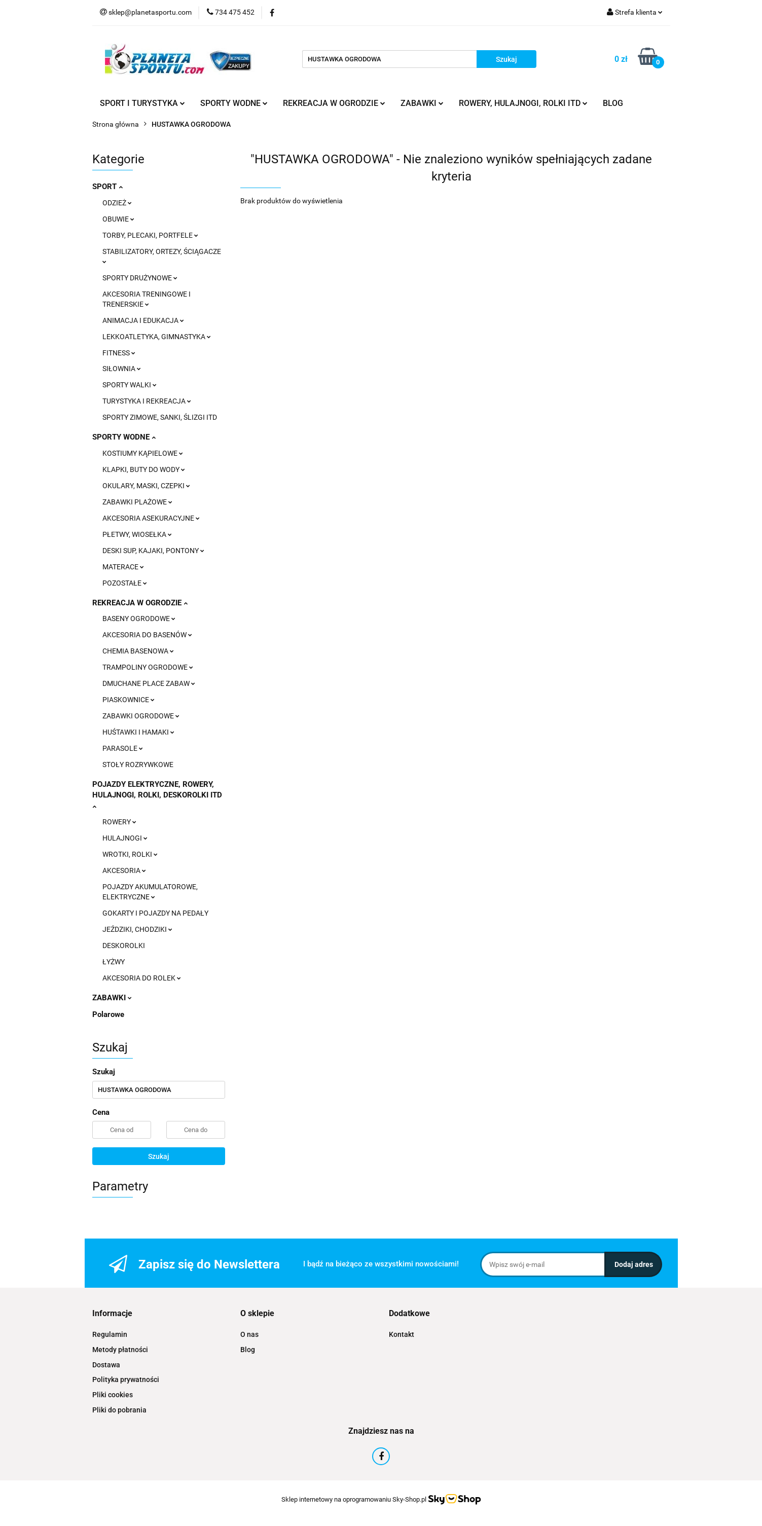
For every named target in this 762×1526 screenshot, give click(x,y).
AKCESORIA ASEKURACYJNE (151, 518)
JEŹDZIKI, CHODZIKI (137, 929)
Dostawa (106, 1365)
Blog (247, 1350)
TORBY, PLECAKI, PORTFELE (150, 235)
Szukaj (158, 1156)
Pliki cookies (112, 1395)
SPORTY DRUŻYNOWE (139, 278)
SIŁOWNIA (121, 369)
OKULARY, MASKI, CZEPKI (146, 486)
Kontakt (401, 1334)
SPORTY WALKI (129, 385)
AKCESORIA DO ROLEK (141, 978)
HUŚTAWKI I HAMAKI (138, 732)
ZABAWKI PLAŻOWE (137, 502)
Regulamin (109, 1334)
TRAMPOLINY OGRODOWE (147, 667)
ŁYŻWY (113, 962)
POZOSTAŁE (124, 583)
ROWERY (119, 822)
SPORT (107, 186)
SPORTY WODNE (234, 103)
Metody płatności (120, 1350)
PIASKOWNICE (128, 700)
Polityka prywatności (125, 1379)
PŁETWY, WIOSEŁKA (137, 534)
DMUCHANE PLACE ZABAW (148, 683)
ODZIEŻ (117, 203)
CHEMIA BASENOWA (138, 651)
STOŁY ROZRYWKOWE (137, 764)
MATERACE (123, 567)
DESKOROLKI (123, 945)
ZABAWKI (422, 103)
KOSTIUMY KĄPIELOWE (142, 453)
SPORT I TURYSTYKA (142, 103)
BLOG (613, 103)
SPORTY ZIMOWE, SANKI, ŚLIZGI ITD (159, 417)
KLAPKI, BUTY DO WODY (143, 469)
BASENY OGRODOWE (138, 618)
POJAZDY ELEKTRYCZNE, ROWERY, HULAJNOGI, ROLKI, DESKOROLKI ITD (157, 794)
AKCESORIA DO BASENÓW (147, 635)
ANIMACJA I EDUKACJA (143, 320)
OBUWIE (118, 219)
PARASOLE (122, 748)
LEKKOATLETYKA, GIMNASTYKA (156, 337)
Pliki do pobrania (119, 1410)
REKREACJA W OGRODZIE (334, 103)
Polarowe (108, 1014)
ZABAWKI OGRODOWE (140, 716)
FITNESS (118, 353)
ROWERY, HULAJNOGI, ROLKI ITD (523, 103)
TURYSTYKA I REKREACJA (146, 401)
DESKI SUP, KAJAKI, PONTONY (153, 551)
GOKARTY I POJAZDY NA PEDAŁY (155, 913)
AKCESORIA (124, 870)
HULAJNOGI (125, 838)
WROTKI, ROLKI (130, 854)
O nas (249, 1334)
